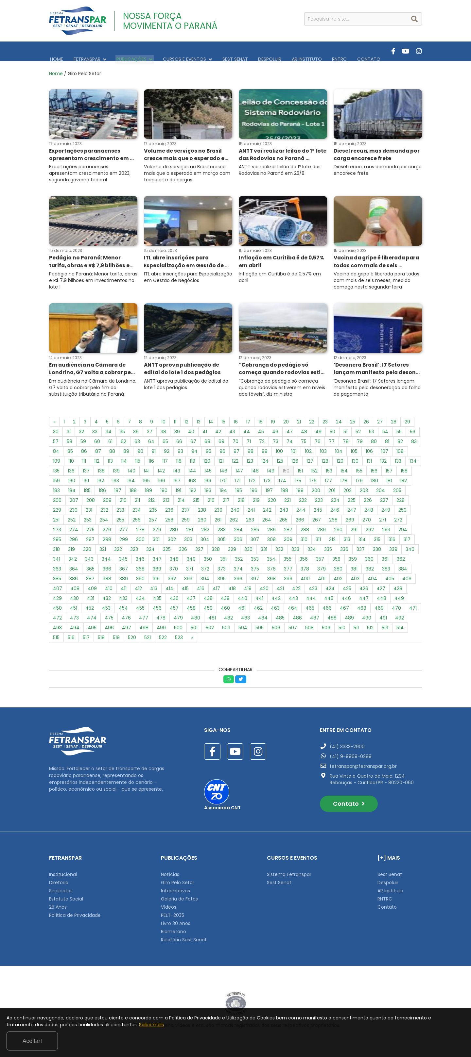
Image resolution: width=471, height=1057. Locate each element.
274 (73, 528)
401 (321, 577)
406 (406, 577)
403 (355, 577)
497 (126, 626)
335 (328, 548)
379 (321, 568)
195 (238, 489)
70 (235, 440)
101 (294, 450)
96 (222, 450)
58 (69, 440)
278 (140, 528)
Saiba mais (189, 1042)
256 (136, 519)
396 (238, 577)
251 (56, 519)
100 (279, 450)
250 (402, 509)
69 (221, 440)
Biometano (173, 930)
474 (91, 617)
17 (248, 421)
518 (101, 636)
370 (173, 568)
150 (286, 470)
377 (288, 568)
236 (169, 509)
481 (212, 617)
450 (57, 607)
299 (123, 538)
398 (271, 577)
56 (412, 430)
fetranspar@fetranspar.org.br (363, 765)
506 (276, 626)
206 (57, 499)
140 (131, 470)
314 (362, 538)
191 (178, 489)
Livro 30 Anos (175, 922)
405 (389, 577)
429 (57, 597)
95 (208, 450)
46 (275, 430)
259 (186, 519)
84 (56, 450)
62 (123, 440)
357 (320, 558)
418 (232, 587)
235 (153, 509)
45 (261, 430)
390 (140, 577)
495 (92, 626)
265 (283, 519)
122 (235, 460)
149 (270, 470)
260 (202, 519)
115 (137, 460)
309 (288, 538)
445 (328, 597)
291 (354, 528)
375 (255, 568)
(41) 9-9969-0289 (351, 755)
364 (73, 568)
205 (397, 489)
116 (151, 460)
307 (255, 538)
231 (89, 509)
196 (253, 489)
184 (72, 489)
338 (377, 548)
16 (236, 421)
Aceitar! (438, 1040)
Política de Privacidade (75, 914)
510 (342, 626)
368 (140, 568)
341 (56, 558)
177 (328, 479)
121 (221, 460)
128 (325, 460)
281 (189, 528)
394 (205, 577)
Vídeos (168, 906)
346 (140, 558)
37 (149, 430)
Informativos (175, 889)
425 (347, 587)
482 (228, 617)
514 (400, 626)
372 (205, 568)
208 (90, 499)
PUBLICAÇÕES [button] (129, 51)
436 (174, 597)
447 (364, 597)
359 (353, 558)
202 (347, 489)
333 (295, 548)
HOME (55, 51)
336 (344, 548)
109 (56, 460)
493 (57, 626)
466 (327, 607)
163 (115, 479)
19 (273, 421)
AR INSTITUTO (293, 51)
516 (71, 636)
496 (109, 626)
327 (199, 548)
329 (232, 548)
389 (123, 577)
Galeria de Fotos (179, 898)
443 (293, 597)
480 (195, 617)
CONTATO (350, 51)
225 (352, 499)
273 (57, 528)
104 (338, 450)
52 (358, 430)
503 (226, 626)
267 (316, 519)
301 (156, 538)
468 (361, 607)
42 (218, 430)
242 (267, 509)
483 (245, 617)
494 (74, 626)
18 (260, 421)
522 (163, 636)
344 (106, 558)
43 (232, 430)
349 (191, 558)
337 (361, 548)
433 (123, 597)
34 (109, 430)
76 (318, 440)
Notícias (170, 873)
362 (401, 558)
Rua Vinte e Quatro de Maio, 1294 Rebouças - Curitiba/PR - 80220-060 (372, 778)
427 (380, 587)
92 (166, 450)
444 (311, 597)
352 (239, 558)
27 (380, 421)
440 (242, 597)
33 (94, 430)
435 (157, 597)
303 (188, 538)
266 (300, 519)
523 (179, 636)
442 (276, 597)
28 (393, 421)
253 (88, 519)
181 (389, 479)
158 (404, 470)
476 (126, 617)
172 (252, 479)
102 (308, 450)
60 (97, 440)
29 (407, 421)
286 (271, 528)
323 (134, 548)
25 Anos (58, 906)
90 (140, 450)
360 (369, 558)
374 (238, 568)
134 (413, 460)
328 (216, 548)
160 (71, 479)
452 (89, 607)
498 (143, 626)
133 (398, 460)
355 (287, 558)
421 (280, 587)
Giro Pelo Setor (177, 881)
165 (146, 479)
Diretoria (58, 881)
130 (355, 460)
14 (211, 421)
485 (280, 617)
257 (153, 519)
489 (349, 617)
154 (344, 470)
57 (56, 440)
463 (275, 607)
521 (147, 636)
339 (393, 548)
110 (71, 460)
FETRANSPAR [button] (86, 51)
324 (150, 548)
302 (172, 538)
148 (255, 470)
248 (368, 509)
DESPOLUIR (258, 51)
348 (174, 558)
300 (140, 538)
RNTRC (323, 51)
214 (181, 499)
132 (383, 460)
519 (116, 636)
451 (73, 607)
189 (148, 489)
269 (350, 519)
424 (330, 587)
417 (216, 587)
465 (309, 607)
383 (386, 568)
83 (414, 440)
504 (242, 626)
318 (56, 548)
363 (57, 568)
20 (286, 421)
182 (403, 479)
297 (90, 538)
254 (104, 519)
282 (205, 528)
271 (382, 519)
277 (123, 528)
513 (385, 626)
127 (309, 460)
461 (242, 607)
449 (399, 597)
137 (86, 470)
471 (413, 607)
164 (131, 479)
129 (340, 460)
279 (157, 528)
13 (199, 421)
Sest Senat (279, 881)
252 (72, 519)
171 (237, 479)
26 (366, 421)
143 (176, 470)
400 (305, 577)
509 (326, 626)
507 (292, 626)
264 (266, 519)
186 (102, 489)
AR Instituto (390, 889)
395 (222, 577)
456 (157, 607)
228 (400, 499)
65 (165, 440)
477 (143, 617)
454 (123, 607)
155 (359, 470)
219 (256, 499)
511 (356, 626)
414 (169, 587)
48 (304, 430)
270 (366, 519)
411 (124, 587)
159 (56, 479)
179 (359, 479)
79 (360, 440)
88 (112, 450)
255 (120, 519)
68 (207, 440)
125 (280, 460)
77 (332, 440)
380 (338, 568)
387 (90, 577)
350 (208, 558)
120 (206, 460)
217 (226, 499)
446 (346, 597)
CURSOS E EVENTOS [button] (179, 51)
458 (191, 607)
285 (255, 528)
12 (186, 421)
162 (100, 479)
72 (262, 440)
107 (384, 450)
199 (300, 489)
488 (332, 617)
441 (259, 597)
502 (210, 626)
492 (399, 617)
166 (161, 479)
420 (264, 587)
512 (370, 626)
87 (98, 450)
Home (56, 70)
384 (402, 568)
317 (407, 538)
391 (156, 577)
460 (225, 607)
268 (333, 519)
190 (163, 489)
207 (74, 499)
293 (386, 528)
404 (372, 577)
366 (107, 568)
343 (89, 558)
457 (174, 607)
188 (133, 489)
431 (90, 597)
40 (191, 430)
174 (282, 479)
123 (250, 460)
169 (207, 479)
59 (83, 440)
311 (318, 538)
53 (371, 430)
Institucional (63, 873)
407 (57, 587)
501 (194, 626)
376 (271, 568)
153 (329, 470)
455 (140, 607)
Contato (349, 803)
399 (288, 577)
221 (287, 499)
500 (178, 626)
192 (192, 489)
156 (374, 470)
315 (377, 538)
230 (73, 509)
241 (251, 509)
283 (222, 528)
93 (180, 450)
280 (173, 528)
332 (279, 548)
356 (304, 558)
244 (300, 509)
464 (292, 607)
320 (87, 548)
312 (332, 538)
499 (161, 626)
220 (272, 499)
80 (374, 440)
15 (223, 421)
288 (305, 528)
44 (246, 430)
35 (122, 430)
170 (223, 479)
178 (343, 479)
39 (177, 430)
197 (269, 489)
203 (364, 489)
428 (397, 587)
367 (123, 568)
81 (387, 440)
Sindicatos (61, 889)
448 (381, 597)
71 (249, 440)
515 (56, 636)
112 (96, 460)
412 (138, 587)
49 (318, 430)
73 (275, 440)
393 (188, 577)
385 (57, 577)
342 (72, 558)
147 (239, 470)
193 (207, 489)
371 (189, 568)
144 (192, 470)
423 (313, 587)
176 (313, 479)
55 (399, 430)
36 (136, 430)
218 (241, 499)
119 (192, 460)
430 (74, 597)
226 (368, 499)
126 (294, 460)
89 (126, 450)
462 (258, 607)
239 (218, 509)
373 (222, 568)
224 (335, 499)
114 (124, 460)
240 (235, 509)
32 (81, 430)
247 (351, 509)
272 (398, 519)
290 (338, 528)
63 (137, 440)
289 (321, 528)
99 (265, 450)
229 (57, 509)
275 (90, 528)
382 (370, 568)
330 (248, 548)
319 (71, 548)
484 (263, 617)
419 (248, 587)
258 (169, 519)
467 (344, 607)
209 (107, 499)
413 (153, 587)
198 (284, 489)
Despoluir (387, 881)
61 (110, 440)
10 (163, 421)
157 (389, 470)
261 (218, 519)
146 (223, 470)
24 (339, 421)
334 (311, 548)
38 (163, 430)
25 (352, 421)
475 (109, 617)
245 (318, 509)
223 (319, 499)
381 (354, 568)
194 (223, 489)
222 (303, 499)
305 (222, 538)
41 (204, 430)
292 (370, 528)
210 (123, 499)
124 (265, 460)
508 (309, 626)
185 (87, 489)
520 (132, 636)
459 (208, 607)
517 (86, 636)
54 (385, 430)
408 (74, 587)
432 (106, 597)
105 (354, 450)
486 (297, 617)
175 (297, 479)
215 (196, 499)
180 (374, 479)
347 (157, 558)
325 (167, 548)
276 (107, 528)
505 (259, 626)
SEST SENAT (225, 51)
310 (304, 538)
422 (296, 587)
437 (191, 597)
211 (137, 499)
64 (151, 440)
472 (57, 617)
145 (208, 470)
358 (336, 558)
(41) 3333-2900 (347, 745)
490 (366, 617)
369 (157, 568)
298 (107, 538)
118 (179, 460)
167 (177, 479)
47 (290, 430)
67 (193, 440)
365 (90, 568)
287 (288, 528)
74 (290, 440)
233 (120, 509)
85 (70, 450)
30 (56, 430)
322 (118, 548)
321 (102, 548)
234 (136, 509)
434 (140, 597)
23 (325, 421)
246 (334, 509)
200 (316, 489)
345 (123, 558)
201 (331, 489)
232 (104, 509)
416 (200, 587)
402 (338, 577)
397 (255, 577)
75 (303, 440)
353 (255, 558)
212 (151, 499)
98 (250, 450)
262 (234, 519)
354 (271, 558)
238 (202, 509)
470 (396, 607)
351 (223, 558)
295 (57, 538)
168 (192, 479)
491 (383, 617)
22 (311, 421)
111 (84, 460)
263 (250, 519)
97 (236, 450)
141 (146, 470)
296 (73, 538)
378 (305, 568)
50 (332, 430)
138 (101, 470)
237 (186, 509)
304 (205, 538)
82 (400, 440)
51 (345, 430)
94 (194, 450)
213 (166, 499)
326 (183, 548)
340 (410, 548)
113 (110, 460)
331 (264, 548)
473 (74, 617)
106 (369, 450)
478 (161, 617)
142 (161, 470)
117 (165, 460)
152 (314, 470)
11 (175, 421)
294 (402, 528)
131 (369, 460)
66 (179, 440)
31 (69, 430)
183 (56, 489)
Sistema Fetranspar (289, 873)
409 (92, 587)
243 (284, 509)
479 (178, 617)
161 (86, 479)
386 (73, 577)
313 (347, 538)
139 (116, 470)
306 (238, 538)
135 (56, 470)
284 (238, 528)
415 (185, 587)
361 (385, 558)
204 (380, 489)
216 (211, 499)
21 (299, 421)
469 (379, 607)
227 (384, 499)
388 (107, 577)
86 (84, 450)
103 (323, 450)
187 (117, 489)
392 (172, 577)
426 (363, 587)
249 (385, 509)
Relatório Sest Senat (184, 938)
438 (208, 597)
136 (71, 470)
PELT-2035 (172, 914)
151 (300, 470)
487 (314, 617)
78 (346, 440)
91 (153, 450)
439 (225, 597)
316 (392, 538)
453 (106, 607)
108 (400, 450)
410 (109, 587)
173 (267, 479)
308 (271, 538)
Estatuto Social (66, 898)
